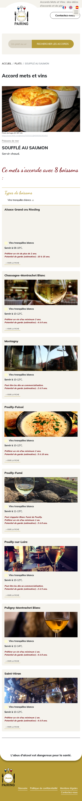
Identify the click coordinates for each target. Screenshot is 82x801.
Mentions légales (69, 788)
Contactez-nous (65, 15)
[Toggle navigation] (76, 12)
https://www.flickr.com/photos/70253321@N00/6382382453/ (25, 135)
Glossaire (22, 788)
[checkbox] (41, 200)
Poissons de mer (10, 140)
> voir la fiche (12, 263)
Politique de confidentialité (44, 788)
